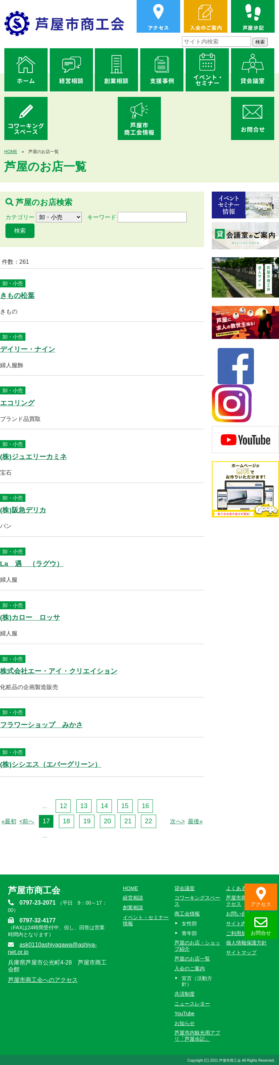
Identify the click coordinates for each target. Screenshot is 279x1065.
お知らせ (184, 1023)
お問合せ (261, 926)
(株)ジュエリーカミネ (33, 456)
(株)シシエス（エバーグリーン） (50, 764)
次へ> (177, 821)
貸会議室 (184, 888)
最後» (195, 821)
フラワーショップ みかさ (41, 725)
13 (84, 806)
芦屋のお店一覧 (192, 959)
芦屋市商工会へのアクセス (43, 980)
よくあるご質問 (244, 888)
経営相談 (133, 898)
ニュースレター (192, 1004)
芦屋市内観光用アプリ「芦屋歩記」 (197, 1036)
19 (86, 821)
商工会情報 (187, 914)
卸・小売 (13, 283)
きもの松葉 (17, 295)
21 (128, 821)
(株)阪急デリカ (23, 510)
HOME (10, 151)
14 (104, 806)
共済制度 (184, 994)
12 (63, 806)
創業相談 (133, 907)
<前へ (26, 821)
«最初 (8, 821)
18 (66, 821)
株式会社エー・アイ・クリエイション (58, 671)
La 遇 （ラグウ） (31, 564)
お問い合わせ (241, 914)
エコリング (17, 403)
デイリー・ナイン (27, 349)
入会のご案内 (189, 968)
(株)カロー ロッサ (30, 617)
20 (107, 821)
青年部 (189, 933)
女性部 (189, 923)
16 (145, 806)
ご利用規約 (238, 933)
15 (125, 806)
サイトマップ (241, 952)
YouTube (184, 1013)
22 (148, 821)
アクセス (261, 897)
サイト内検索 (241, 923)
